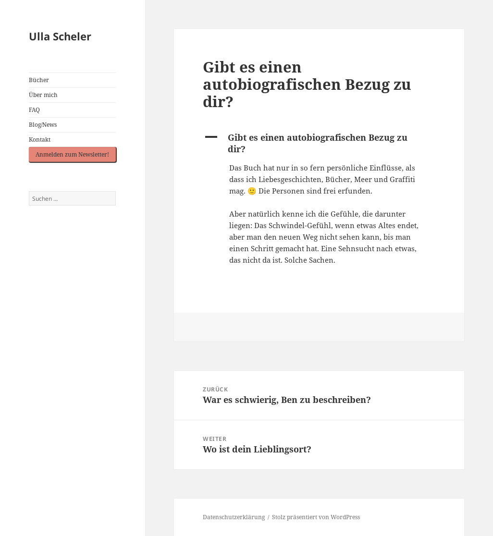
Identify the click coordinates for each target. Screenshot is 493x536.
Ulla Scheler (60, 36)
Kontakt (39, 139)
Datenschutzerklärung (234, 517)
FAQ (34, 110)
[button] (319, 143)
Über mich (43, 95)
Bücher (39, 80)
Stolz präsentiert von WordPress (316, 517)
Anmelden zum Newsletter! (72, 154)
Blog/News (43, 125)
